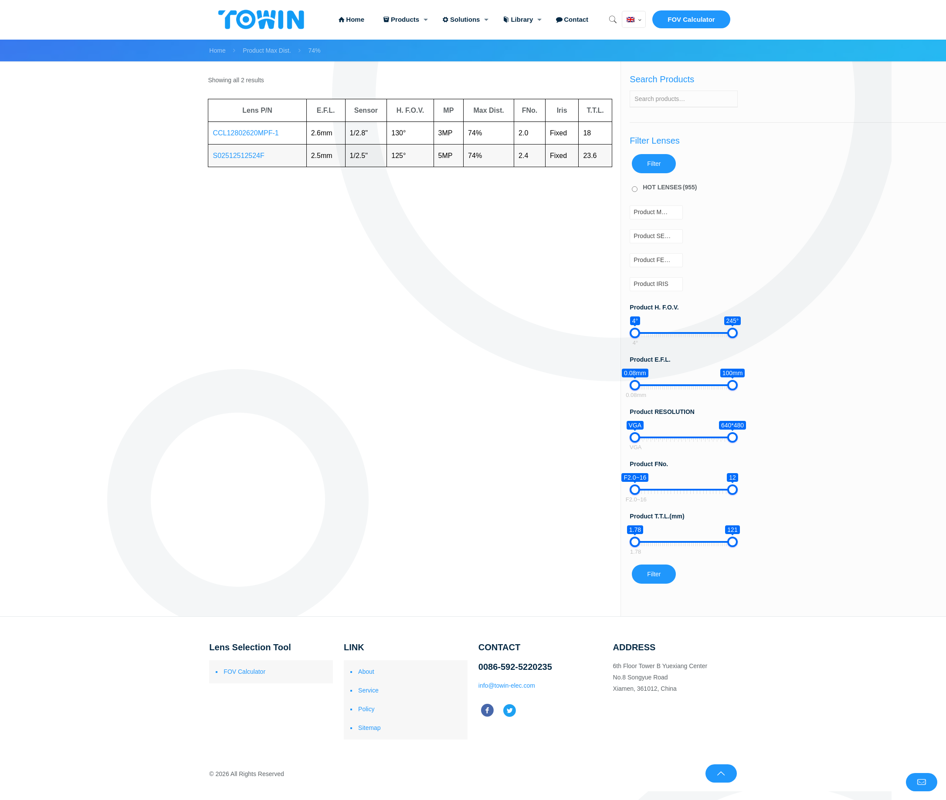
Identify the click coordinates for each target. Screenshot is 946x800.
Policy (366, 709)
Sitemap (369, 727)
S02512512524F (238, 155)
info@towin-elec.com (506, 685)
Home (217, 50)
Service (368, 690)
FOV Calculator (691, 19)
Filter (654, 163)
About (366, 671)
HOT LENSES (670, 187)
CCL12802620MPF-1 (245, 133)
